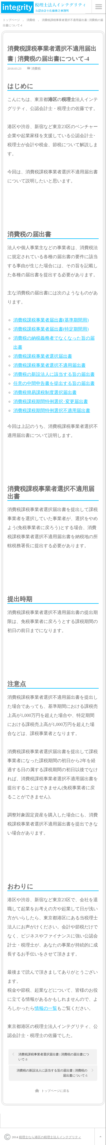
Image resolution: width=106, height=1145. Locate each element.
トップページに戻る (55, 1090)
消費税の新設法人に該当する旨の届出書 (54, 374)
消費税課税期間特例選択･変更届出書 (50, 401)
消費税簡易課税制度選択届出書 (45, 392)
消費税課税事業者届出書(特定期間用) (51, 329)
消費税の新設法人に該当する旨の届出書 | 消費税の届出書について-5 (52, 1073)
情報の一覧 (45, 1008)
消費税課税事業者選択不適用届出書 (49, 365)
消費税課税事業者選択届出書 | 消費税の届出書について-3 (53, 1057)
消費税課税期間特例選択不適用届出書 (51, 410)
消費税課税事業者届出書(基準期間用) (51, 320)
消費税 (36, 68)
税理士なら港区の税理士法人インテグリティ (50, 1137)
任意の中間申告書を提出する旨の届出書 (54, 383)
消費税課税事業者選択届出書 (42, 356)
